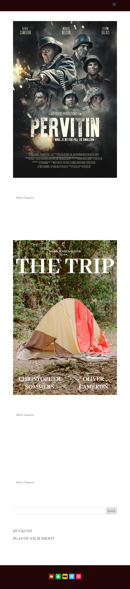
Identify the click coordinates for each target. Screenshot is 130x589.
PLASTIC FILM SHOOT (34, 538)
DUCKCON (22, 531)
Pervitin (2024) (56, 187)
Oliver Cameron (25, 197)
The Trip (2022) (56, 405)
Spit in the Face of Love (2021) (64, 467)
